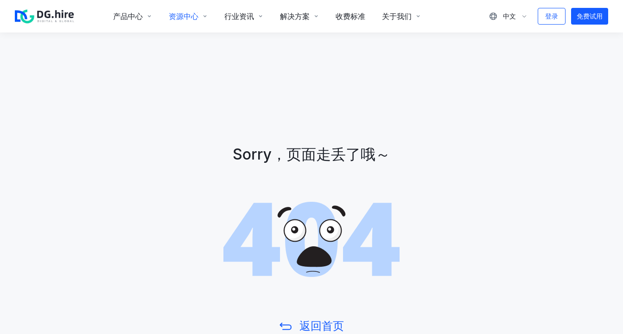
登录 (551, 16)
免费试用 (590, 16)
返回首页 (321, 326)
